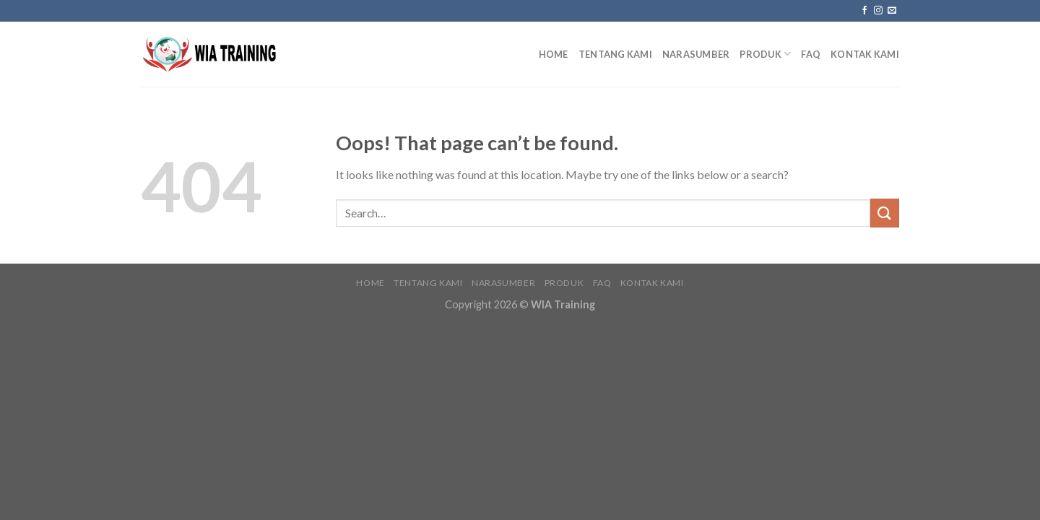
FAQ (810, 54)
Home (553, 54)
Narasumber (696, 54)
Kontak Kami (865, 54)
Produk (765, 54)
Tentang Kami (615, 54)
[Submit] (884, 213)
